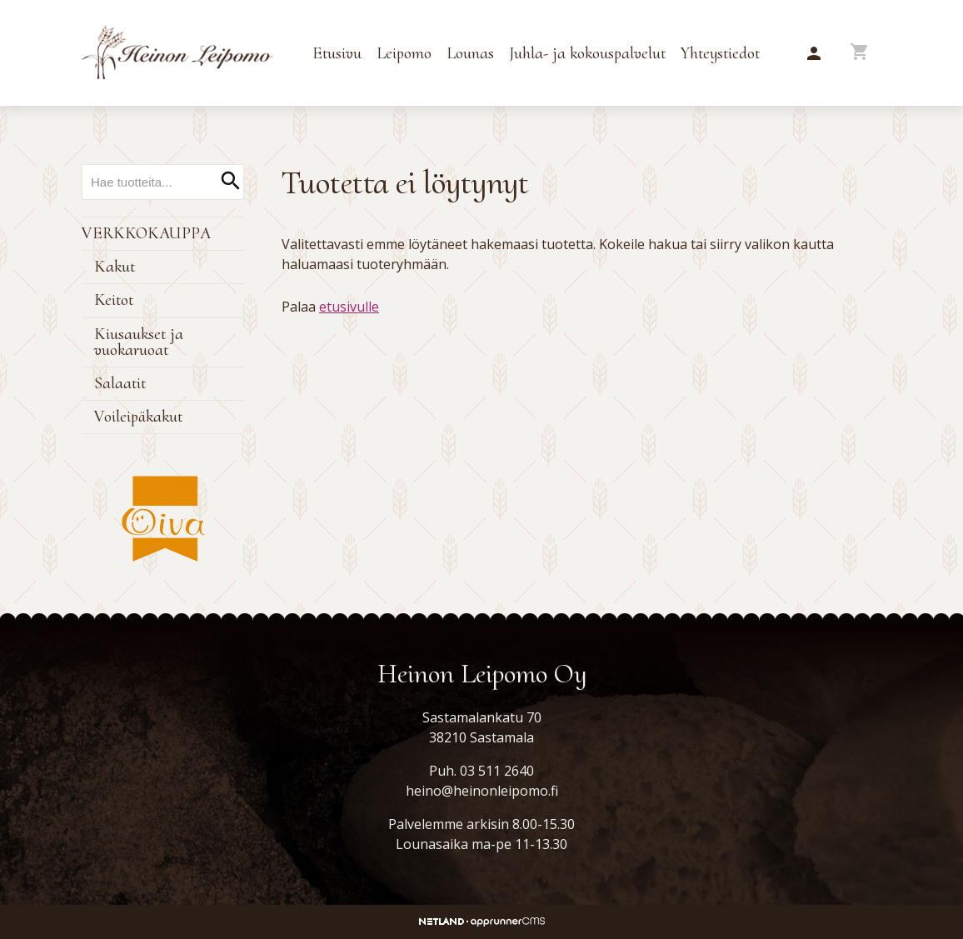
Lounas (470, 53)
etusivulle (349, 306)
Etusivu (337, 53)
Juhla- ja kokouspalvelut (587, 53)
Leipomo (404, 53)
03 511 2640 (497, 771)
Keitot (113, 300)
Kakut (114, 267)
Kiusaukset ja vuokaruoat (138, 342)
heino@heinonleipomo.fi (482, 791)
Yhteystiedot (720, 53)
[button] (813, 54)
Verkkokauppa (146, 233)
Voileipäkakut (138, 417)
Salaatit (120, 383)
